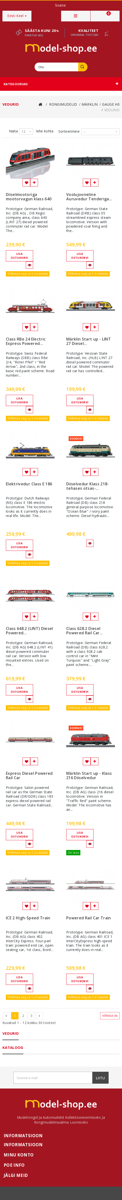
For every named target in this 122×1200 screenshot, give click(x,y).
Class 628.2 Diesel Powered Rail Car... (84, 631)
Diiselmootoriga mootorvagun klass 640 (28, 197)
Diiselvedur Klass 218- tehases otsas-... (87, 486)
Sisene (60, 5)
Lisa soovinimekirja (26, 182)
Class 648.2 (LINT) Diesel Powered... (29, 631)
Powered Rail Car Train (88, 918)
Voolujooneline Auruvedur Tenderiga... (89, 197)
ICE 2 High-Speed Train (28, 918)
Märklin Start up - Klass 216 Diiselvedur (89, 775)
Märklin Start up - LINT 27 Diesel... (88, 341)
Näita (13, 131)
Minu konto (19, 1155)
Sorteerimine (69, 131)
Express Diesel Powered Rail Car (29, 775)
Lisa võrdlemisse (34, 182)
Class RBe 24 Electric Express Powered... (26, 341)
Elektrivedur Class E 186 (29, 484)
